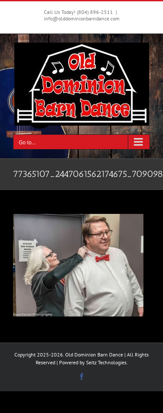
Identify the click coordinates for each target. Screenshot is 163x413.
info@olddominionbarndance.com (82, 18)
